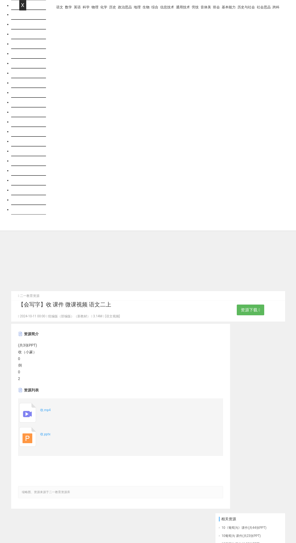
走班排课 (243, 526)
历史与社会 (28, 190)
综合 (23, 122)
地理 (23, 102)
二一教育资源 (29, 296)
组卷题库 (260, 526)
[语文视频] (112, 317)
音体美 (24, 161)
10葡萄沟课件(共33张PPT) (241, 355)
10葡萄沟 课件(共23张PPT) (241, 347)
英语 (23, 44)
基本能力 (26, 180)
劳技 (23, 151)
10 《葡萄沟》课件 (235, 396)
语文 (23, 24)
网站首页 (26, 15)
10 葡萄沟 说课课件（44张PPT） (245, 372)
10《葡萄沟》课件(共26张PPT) (244, 363)
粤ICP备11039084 (56, 532)
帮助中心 (18, 525)
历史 (23, 83)
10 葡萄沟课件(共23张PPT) (241, 388)
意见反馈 (52, 525)
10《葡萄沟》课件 (235, 404)
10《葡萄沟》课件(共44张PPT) (244, 339)
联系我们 (35, 525)
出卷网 (277, 526)
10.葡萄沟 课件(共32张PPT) (242, 412)
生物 (23, 112)
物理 (23, 63)
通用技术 (26, 141)
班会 (23, 171)
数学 (23, 34)
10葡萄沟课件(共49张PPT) (241, 380)
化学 (23, 73)
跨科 (23, 210)
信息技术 (26, 132)
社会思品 (26, 200)
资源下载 (250, 310)
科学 (23, 54)
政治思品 (26, 93)
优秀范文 (226, 526)
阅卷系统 (209, 526)
